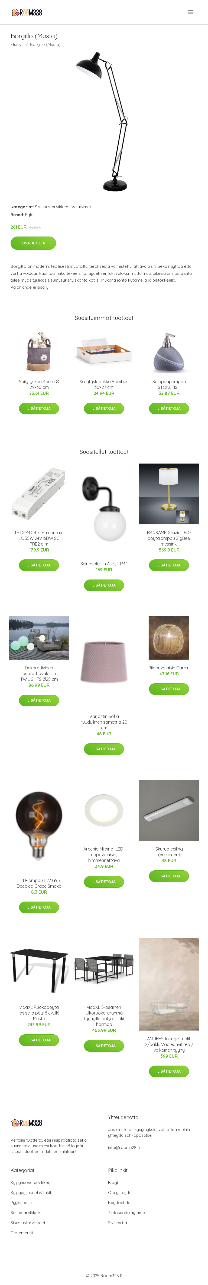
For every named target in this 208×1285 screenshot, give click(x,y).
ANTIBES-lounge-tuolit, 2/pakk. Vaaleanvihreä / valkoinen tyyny (169, 1044)
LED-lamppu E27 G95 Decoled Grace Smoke (39, 883)
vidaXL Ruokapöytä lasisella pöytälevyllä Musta (39, 1012)
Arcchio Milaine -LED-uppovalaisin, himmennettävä (104, 854)
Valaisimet (81, 206)
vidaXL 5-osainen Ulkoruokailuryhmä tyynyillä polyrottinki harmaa (104, 1015)
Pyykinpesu (21, 1202)
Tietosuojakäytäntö (126, 1212)
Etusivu (17, 44)
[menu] (191, 12)
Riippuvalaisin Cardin (169, 667)
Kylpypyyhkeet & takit (31, 1192)
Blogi (113, 1182)
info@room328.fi (124, 1147)
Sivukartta (117, 1222)
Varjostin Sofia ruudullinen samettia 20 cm (104, 722)
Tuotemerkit (22, 1232)
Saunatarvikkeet (26, 1212)
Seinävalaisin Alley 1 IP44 (104, 563)
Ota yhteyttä (120, 1192)
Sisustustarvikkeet (52, 206)
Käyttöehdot (120, 1202)
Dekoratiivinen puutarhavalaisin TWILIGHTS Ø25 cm (39, 673)
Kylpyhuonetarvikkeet (31, 1182)
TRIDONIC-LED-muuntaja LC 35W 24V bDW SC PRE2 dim (39, 538)
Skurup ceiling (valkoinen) (169, 851)
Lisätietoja (33, 243)
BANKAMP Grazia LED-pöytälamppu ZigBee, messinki (169, 538)
